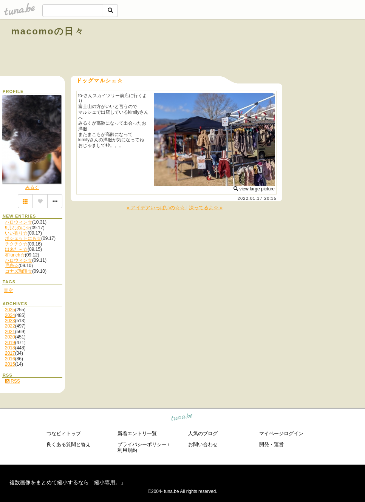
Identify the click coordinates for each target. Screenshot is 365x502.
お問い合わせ (203, 444)
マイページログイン (281, 433)
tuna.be (181, 418)
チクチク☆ (16, 244)
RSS (12, 381)
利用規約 (127, 450)
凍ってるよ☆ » (206, 207)
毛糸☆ (12, 265)
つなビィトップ (63, 433)
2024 (10, 315)
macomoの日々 (47, 31)
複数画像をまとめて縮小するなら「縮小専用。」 (67, 482)
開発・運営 (271, 444)
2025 (10, 309)
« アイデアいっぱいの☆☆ (156, 207)
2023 (10, 320)
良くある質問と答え (68, 444)
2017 (10, 353)
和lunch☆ (15, 255)
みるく (32, 187)
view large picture (254, 189)
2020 (10, 337)
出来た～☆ (16, 249)
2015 (10, 364)
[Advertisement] (267, 48)
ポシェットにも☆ (23, 238)
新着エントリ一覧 (137, 433)
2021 (10, 331)
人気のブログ (203, 433)
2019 (10, 342)
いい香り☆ (16, 233)
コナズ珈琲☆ (18, 271)
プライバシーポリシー (142, 444)
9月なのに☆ (17, 227)
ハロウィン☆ (18, 222)
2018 (10, 348)
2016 (10, 358)
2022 (10, 326)
